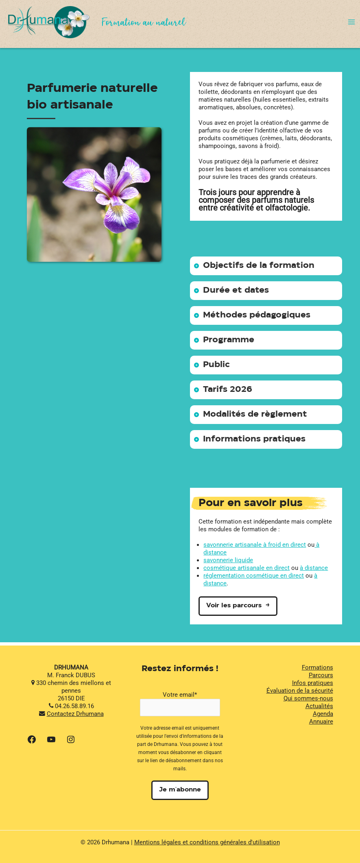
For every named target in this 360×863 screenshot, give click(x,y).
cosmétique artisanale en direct (246, 568)
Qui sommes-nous (308, 698)
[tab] (266, 266)
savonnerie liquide (228, 560)
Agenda (323, 713)
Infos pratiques (312, 683)
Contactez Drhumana (75, 713)
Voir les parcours (234, 606)
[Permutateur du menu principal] (351, 21)
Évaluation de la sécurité (299, 690)
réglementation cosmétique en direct (253, 575)
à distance (314, 568)
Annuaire (321, 721)
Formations (317, 667)
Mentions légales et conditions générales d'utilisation (207, 842)
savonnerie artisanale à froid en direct (254, 544)
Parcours (321, 675)
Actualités (319, 706)
